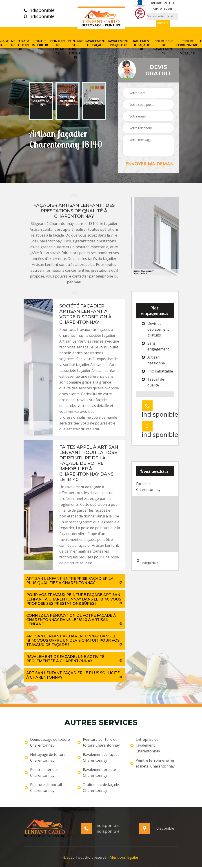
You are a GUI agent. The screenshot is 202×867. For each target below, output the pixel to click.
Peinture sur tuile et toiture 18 (75, 49)
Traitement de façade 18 (141, 45)
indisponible (39, 10)
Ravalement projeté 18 (118, 43)
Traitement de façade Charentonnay (98, 787)
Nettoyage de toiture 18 (20, 45)
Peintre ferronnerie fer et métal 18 (187, 47)
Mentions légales (124, 857)
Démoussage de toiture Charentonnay (47, 742)
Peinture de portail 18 (57, 47)
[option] (41, 101)
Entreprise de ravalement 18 (163, 47)
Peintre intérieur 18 (40, 45)
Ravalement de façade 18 (95, 45)
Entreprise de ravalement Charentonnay (145, 745)
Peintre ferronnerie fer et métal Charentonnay (152, 763)
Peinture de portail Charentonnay (43, 787)
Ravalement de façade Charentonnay (99, 757)
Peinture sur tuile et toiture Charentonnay (99, 742)
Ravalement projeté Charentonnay (97, 772)
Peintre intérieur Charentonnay (41, 772)
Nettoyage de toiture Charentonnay (45, 757)
